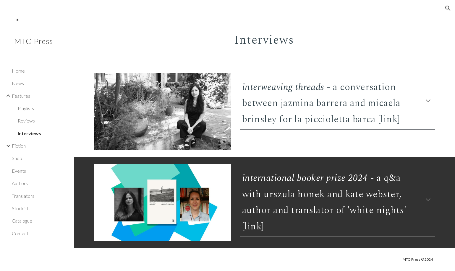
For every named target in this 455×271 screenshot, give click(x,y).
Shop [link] (17, 158)
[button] (448, 8)
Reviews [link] (26, 120)
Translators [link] (23, 196)
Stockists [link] (21, 208)
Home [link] (18, 71)
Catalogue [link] (22, 220)
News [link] (18, 83)
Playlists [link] (26, 108)
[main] (264, 37)
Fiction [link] (19, 145)
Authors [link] (20, 183)
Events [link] (19, 171)
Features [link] (21, 96)
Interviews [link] (29, 133)
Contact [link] (20, 233)
